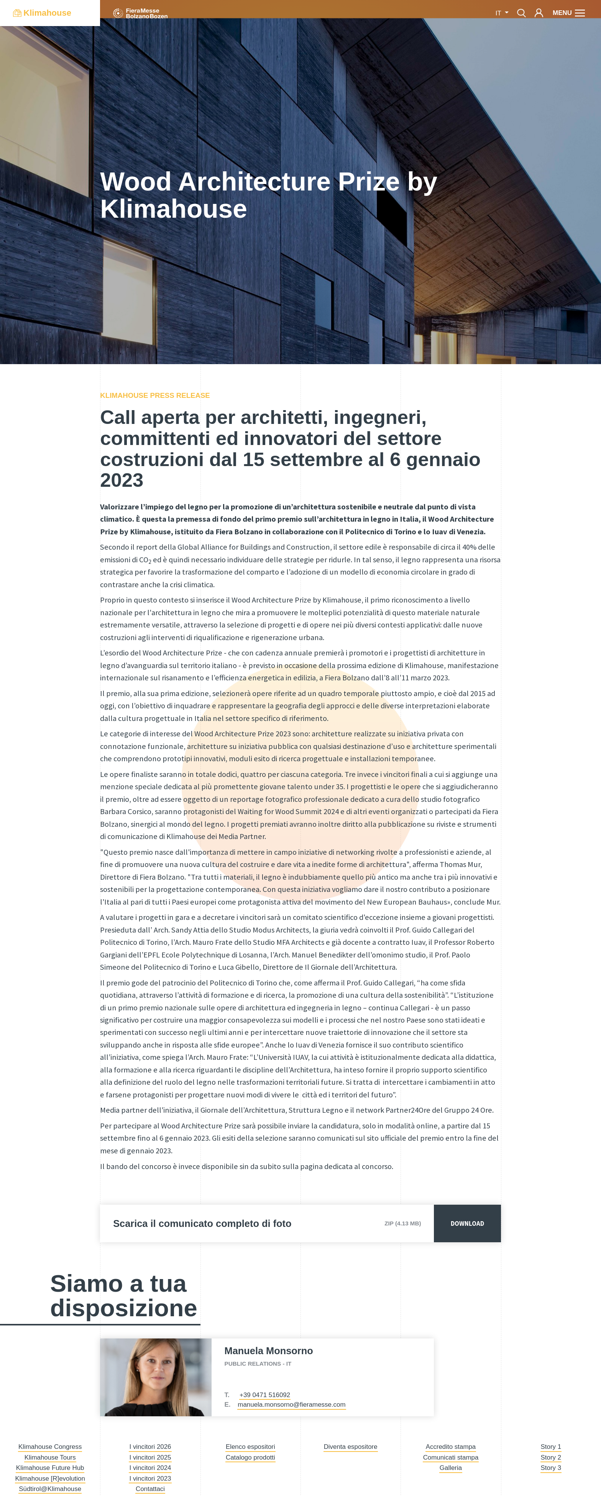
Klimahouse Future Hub (50, 1467)
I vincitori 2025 (150, 1457)
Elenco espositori (250, 1446)
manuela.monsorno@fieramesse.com (291, 1404)
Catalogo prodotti (250, 1457)
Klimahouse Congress (50, 1446)
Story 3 (551, 1467)
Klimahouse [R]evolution (50, 1478)
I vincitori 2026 (150, 1446)
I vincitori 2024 (150, 1467)
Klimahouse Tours (50, 1457)
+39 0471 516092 (265, 1395)
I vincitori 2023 (150, 1478)
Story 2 (551, 1457)
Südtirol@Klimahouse (50, 1489)
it (499, 13)
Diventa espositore (351, 1446)
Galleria (451, 1467)
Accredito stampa (451, 1446)
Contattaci (150, 1489)
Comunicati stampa (451, 1457)
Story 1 (551, 1446)
